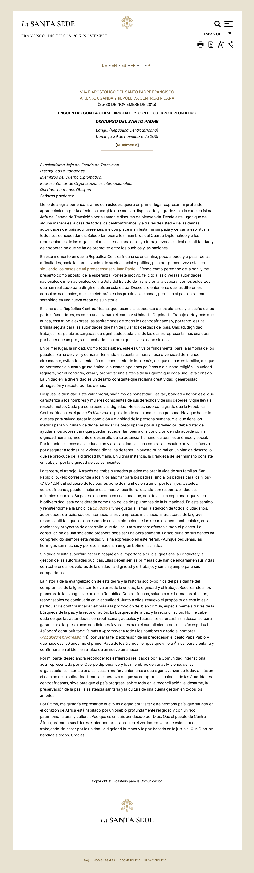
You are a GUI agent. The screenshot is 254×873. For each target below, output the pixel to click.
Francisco (33, 35)
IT (141, 65)
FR (133, 65)
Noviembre (95, 35)
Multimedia (127, 145)
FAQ (86, 860)
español (214, 35)
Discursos (60, 35)
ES (123, 65)
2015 (77, 35)
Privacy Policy (155, 860)
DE (104, 65)
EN (114, 65)
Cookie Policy (130, 860)
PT (150, 65)
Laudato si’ (103, 508)
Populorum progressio (61, 637)
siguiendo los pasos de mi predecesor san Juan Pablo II (89, 268)
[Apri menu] (228, 24)
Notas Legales (104, 860)
